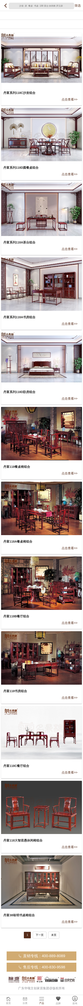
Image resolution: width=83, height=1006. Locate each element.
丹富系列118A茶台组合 (19, 242)
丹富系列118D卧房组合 (19, 392)
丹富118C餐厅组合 (16, 766)
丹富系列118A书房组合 (19, 317)
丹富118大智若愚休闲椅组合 (22, 840)
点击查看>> (69, 99)
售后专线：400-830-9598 (41, 967)
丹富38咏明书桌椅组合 (19, 915)
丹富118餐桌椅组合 (16, 466)
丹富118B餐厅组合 (16, 616)
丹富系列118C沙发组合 (19, 93)
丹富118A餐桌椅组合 (17, 541)
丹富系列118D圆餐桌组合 (21, 167)
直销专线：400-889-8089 (41, 956)
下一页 (40, 934)
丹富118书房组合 (15, 691)
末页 (53, 934)
